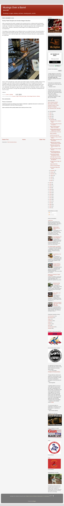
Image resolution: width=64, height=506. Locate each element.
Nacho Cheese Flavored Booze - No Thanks (55, 127)
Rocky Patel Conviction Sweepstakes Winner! (55, 155)
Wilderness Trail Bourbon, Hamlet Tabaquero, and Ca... (55, 145)
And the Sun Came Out (54, 135)
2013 (50, 197)
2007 (50, 207)
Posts (50, 212)
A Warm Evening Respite (55, 165)
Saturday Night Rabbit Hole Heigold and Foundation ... (55, 130)
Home (24, 139)
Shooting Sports (51, 326)
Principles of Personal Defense (54, 371)
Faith (49, 322)
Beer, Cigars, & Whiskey (52, 103)
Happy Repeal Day (53, 163)
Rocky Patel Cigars (22, 96)
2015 (50, 194)
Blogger (34, 501)
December (52, 119)
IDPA (49, 325)
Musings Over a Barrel (14, 7)
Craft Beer (50, 320)
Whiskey (38, 96)
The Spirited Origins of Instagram (54, 246)
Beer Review (50, 317)
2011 (50, 201)
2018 (50, 189)
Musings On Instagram (52, 106)
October (52, 172)
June (51, 178)
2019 (50, 187)
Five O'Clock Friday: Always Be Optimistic (55, 159)
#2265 (52, 402)
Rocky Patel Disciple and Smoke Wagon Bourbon (55, 152)
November (52, 170)
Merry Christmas (53, 133)
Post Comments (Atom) (12, 142)
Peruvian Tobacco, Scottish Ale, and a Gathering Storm (56, 264)
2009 (50, 204)
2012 (50, 199)
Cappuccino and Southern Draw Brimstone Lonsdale (55, 143)
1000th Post (50, 220)
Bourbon (14, 96)
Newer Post (5, 139)
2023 (50, 118)
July (51, 177)
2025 (50, 114)
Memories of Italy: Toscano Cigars (56, 284)
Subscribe (54, 62)
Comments (51, 214)
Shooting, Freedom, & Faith (53, 105)
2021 (50, 184)
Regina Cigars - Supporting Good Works (56, 228)
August (51, 175)
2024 (50, 116)
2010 (50, 202)
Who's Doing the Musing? (53, 102)
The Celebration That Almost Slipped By (57, 237)
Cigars (17, 96)
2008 (50, 206)
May (51, 180)
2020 (50, 185)
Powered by (54, 65)
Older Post (42, 139)
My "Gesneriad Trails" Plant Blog (54, 108)
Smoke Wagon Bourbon (31, 96)
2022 (50, 182)
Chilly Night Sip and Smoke (55, 156)
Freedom (49, 323)
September (52, 173)
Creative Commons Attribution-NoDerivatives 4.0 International (40, 496)
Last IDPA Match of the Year (55, 131)
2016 (50, 192)
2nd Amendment (51, 316)
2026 (50, 113)
